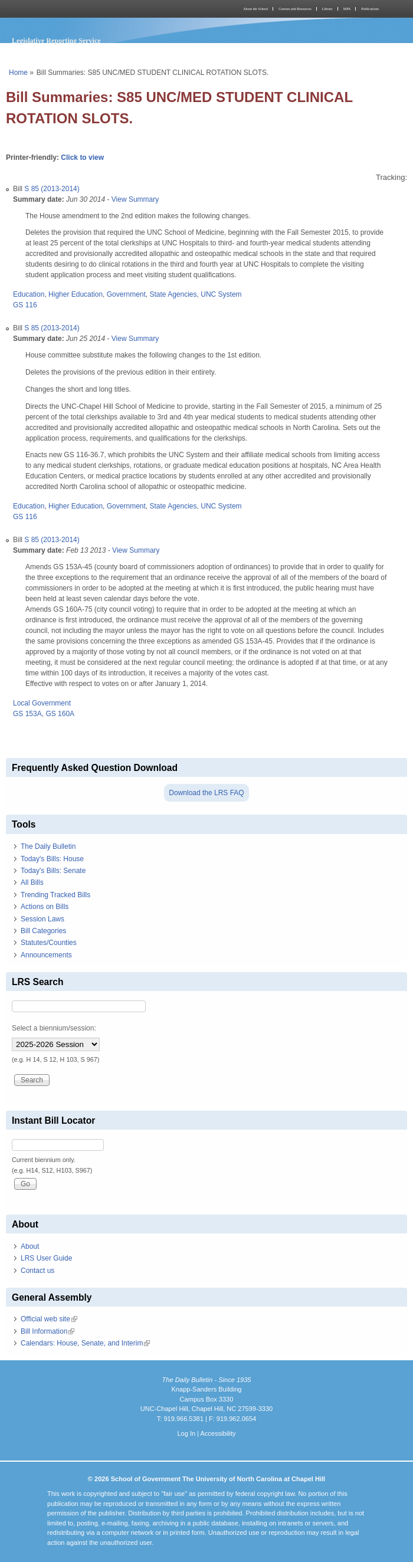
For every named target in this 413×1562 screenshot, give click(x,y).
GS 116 (25, 305)
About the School (255, 9)
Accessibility (217, 1433)
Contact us (37, 1270)
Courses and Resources (295, 9)
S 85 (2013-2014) (51, 189)
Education (28, 294)
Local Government (42, 703)
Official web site (49, 1319)
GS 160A (59, 714)
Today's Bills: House (52, 859)
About (30, 1246)
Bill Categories (43, 931)
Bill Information (47, 1331)
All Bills (32, 882)
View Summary (135, 199)
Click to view (82, 157)
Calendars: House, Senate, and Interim (85, 1343)
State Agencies (172, 294)
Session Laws (42, 919)
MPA (346, 9)
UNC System (221, 294)
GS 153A (27, 714)
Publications (370, 9)
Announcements (46, 955)
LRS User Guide (46, 1258)
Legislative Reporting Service (56, 41)
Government (126, 294)
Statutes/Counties (49, 942)
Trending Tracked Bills (55, 895)
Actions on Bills (44, 907)
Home (18, 72)
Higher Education (75, 294)
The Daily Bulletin (48, 846)
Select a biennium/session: (54, 1028)
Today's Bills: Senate (53, 871)
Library (327, 9)
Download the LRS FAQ (206, 793)
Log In (186, 1433)
